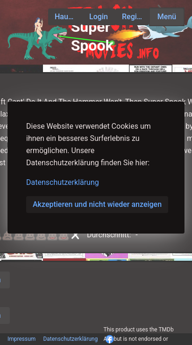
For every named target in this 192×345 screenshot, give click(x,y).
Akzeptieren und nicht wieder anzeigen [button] (97, 204)
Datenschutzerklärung (62, 182)
